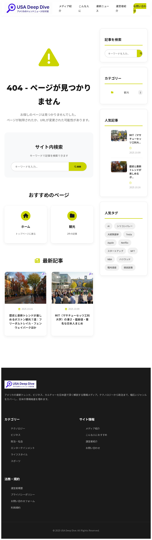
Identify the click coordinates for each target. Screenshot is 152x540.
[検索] (40, 166)
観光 (126, 93)
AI (109, 227)
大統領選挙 (113, 235)
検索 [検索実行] (77, 166)
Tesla (129, 235)
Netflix (125, 244)
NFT (133, 252)
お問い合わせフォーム (23, 501)
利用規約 (15, 507)
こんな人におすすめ (96, 434)
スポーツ (15, 461)
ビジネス (15, 434)
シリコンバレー (125, 227)
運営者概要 (17, 488)
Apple (111, 244)
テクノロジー (18, 428)
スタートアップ (115, 252)
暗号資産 (112, 269)
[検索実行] (141, 53)
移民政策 (128, 269)
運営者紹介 (121, 8)
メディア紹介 (65, 8)
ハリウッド (125, 260)
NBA (110, 260)
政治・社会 (17, 441)
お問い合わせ (139, 8)
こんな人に (83, 8)
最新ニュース (102, 8)
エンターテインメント (23, 448)
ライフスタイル (19, 454)
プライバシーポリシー (23, 494)
